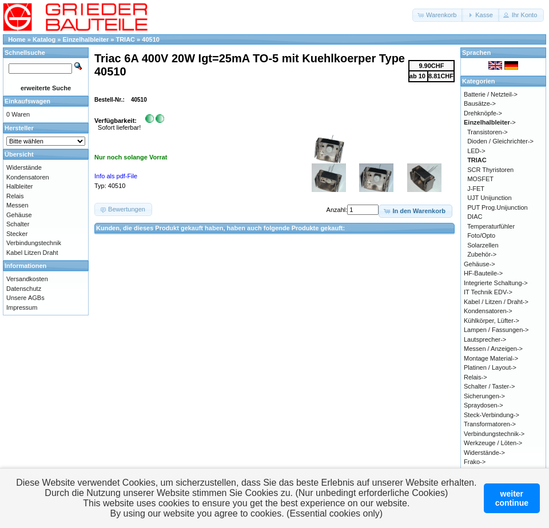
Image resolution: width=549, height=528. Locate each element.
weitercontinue (511, 498)
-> (490, 122)
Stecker (16, 233)
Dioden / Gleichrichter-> (500, 141)
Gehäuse (19, 214)
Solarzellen (482, 245)
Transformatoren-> (490, 424)
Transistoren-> (487, 132)
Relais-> (475, 377)
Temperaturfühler (491, 226)
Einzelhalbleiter (86, 39)
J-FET (475, 188)
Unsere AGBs (25, 297)
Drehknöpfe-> (483, 113)
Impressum (21, 307)
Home (17, 39)
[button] (437, 15)
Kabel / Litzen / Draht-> (496, 301)
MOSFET (480, 178)
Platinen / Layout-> (490, 367)
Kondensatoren (27, 177)
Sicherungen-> (484, 396)
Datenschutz (23, 288)
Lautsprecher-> (485, 339)
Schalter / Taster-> (489, 386)
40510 (151, 39)
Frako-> (475, 461)
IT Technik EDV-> (488, 292)
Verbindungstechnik (33, 242)
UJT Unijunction (489, 197)
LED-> (476, 150)
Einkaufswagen (27, 101)
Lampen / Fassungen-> (496, 329)
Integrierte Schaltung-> (496, 282)
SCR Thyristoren (490, 169)
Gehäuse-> (479, 264)
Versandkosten (27, 278)
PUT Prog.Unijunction (497, 207)
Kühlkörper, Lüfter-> (491, 320)
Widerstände (24, 167)
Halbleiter (19, 186)
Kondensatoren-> (488, 310)
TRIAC (125, 39)
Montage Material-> (491, 358)
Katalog (44, 39)
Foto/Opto (481, 235)
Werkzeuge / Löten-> (493, 442)
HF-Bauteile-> (483, 273)
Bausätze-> (480, 103)
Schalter (17, 224)
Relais (15, 196)
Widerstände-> (484, 452)
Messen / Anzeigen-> (493, 348)
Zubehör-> (481, 254)
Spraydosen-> (483, 405)
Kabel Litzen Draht (32, 252)
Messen (17, 205)
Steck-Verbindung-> (491, 414)
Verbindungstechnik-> (494, 433)
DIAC (474, 216)
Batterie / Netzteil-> (491, 94)
